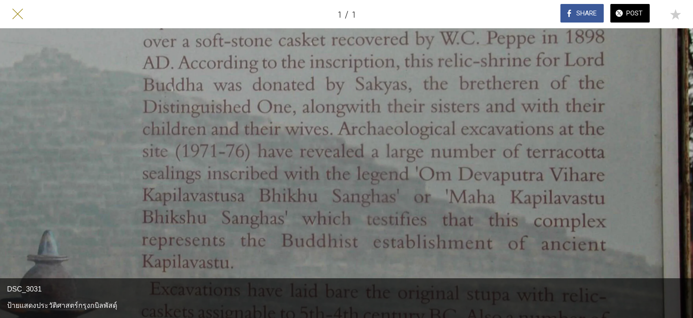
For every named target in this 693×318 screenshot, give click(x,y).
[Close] (17, 14)
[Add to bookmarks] (675, 14)
